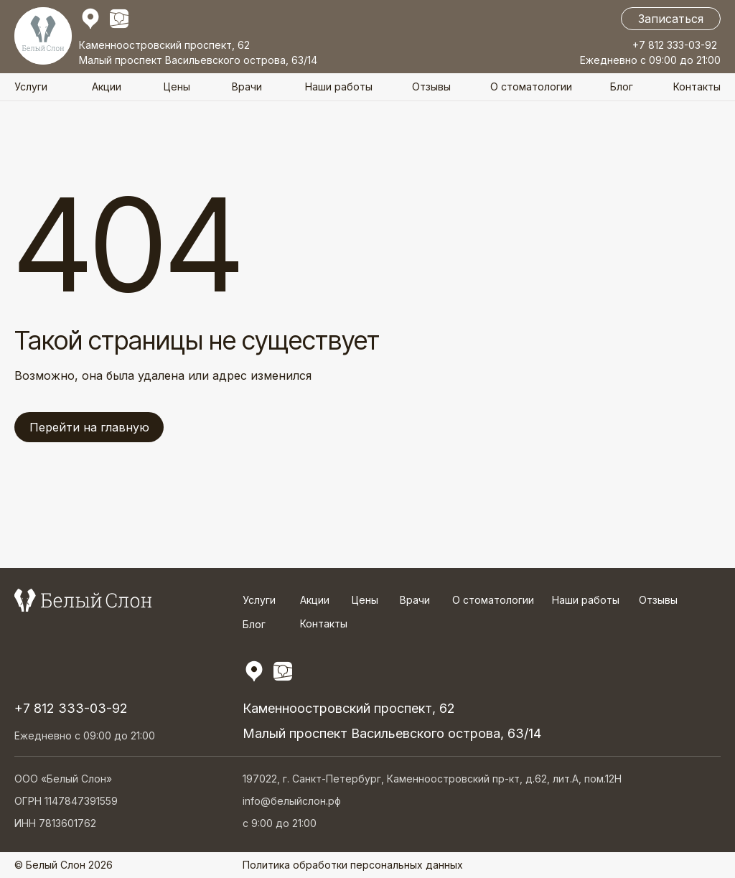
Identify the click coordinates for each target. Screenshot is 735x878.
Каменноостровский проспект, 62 (164, 45)
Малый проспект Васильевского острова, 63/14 (198, 60)
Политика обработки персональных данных (353, 865)
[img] (119, 18)
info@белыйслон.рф (292, 801)
